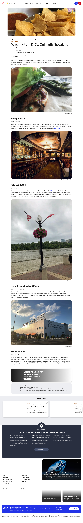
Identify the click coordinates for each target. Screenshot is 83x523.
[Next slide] (80, 409)
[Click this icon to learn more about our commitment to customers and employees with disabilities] (3, 503)
